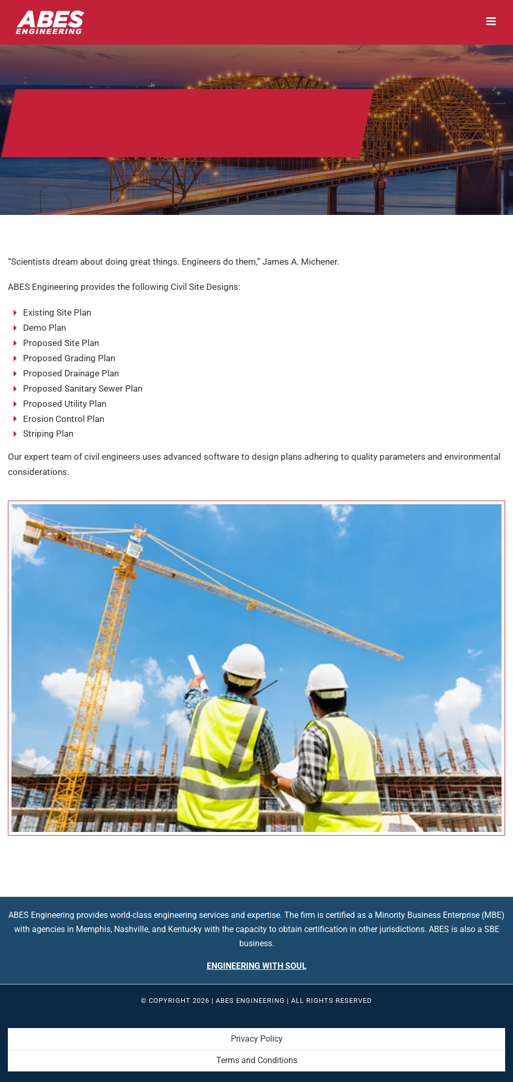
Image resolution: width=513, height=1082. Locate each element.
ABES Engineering (250, 1000)
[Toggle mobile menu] (491, 21)
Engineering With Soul (257, 966)
